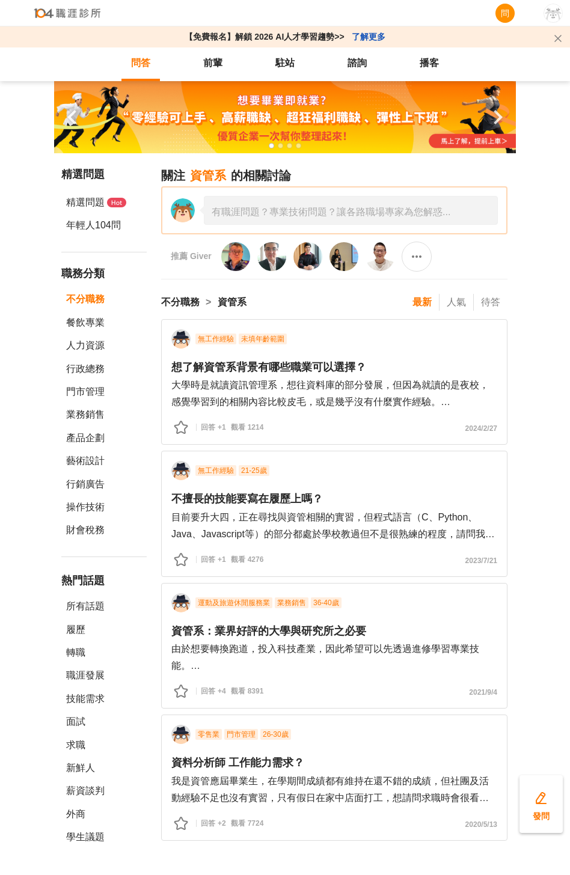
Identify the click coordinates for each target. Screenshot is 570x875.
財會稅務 (85, 530)
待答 (490, 302)
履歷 (75, 629)
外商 (75, 814)
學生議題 (85, 837)
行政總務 (85, 369)
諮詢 (357, 63)
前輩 (212, 63)
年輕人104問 (93, 225)
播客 (429, 63)
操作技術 (85, 507)
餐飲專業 (85, 322)
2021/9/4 (483, 692)
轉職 (75, 652)
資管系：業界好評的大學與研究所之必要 (268, 631)
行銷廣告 (85, 484)
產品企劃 (85, 438)
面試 (75, 721)
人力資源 (85, 345)
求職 (75, 745)
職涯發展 (85, 675)
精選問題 (96, 202)
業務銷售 (85, 414)
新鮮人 (80, 768)
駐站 (285, 63)
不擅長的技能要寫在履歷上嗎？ (247, 499)
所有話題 (85, 606)
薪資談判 (85, 790)
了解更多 (368, 36)
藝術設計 (85, 461)
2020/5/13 (481, 824)
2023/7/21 (481, 560)
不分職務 (85, 299)
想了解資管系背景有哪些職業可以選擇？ (270, 367)
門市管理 (85, 391)
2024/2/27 (481, 428)
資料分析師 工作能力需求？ (237, 763)
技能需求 (85, 699)
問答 (140, 63)
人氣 (456, 302)
